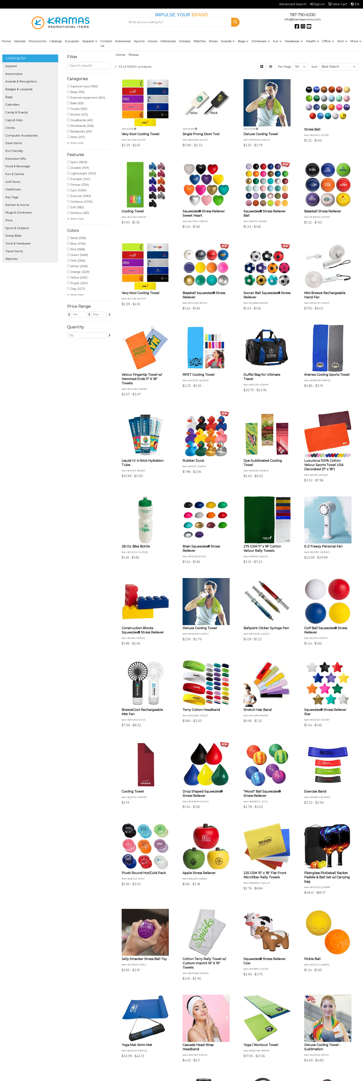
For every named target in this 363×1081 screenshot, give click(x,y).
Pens (8, 220)
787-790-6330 (303, 14)
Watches (199, 41)
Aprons (139, 41)
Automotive (13, 74)
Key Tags (11, 197)
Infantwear (168, 41)
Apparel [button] (88, 41)
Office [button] (326, 41)
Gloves (152, 41)
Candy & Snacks (16, 112)
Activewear (123, 41)
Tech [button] (340, 41)
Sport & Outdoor (17, 228)
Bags (8, 97)
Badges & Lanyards (19, 89)
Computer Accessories (21, 135)
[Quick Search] (177, 22)
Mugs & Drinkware (18, 212)
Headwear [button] (292, 41)
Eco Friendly (14, 151)
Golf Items (12, 182)
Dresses (184, 41)
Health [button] (311, 41)
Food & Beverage (17, 166)
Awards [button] (226, 41)
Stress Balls (13, 235)
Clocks (10, 128)
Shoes (213, 41)
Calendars (12, 104)
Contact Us (106, 43)
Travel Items (14, 251)
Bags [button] (241, 41)
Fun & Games (14, 174)
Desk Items (13, 143)
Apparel (11, 66)
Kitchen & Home (17, 205)
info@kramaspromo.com (302, 19)
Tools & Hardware (18, 243)
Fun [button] (275, 41)
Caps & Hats (14, 120)
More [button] (354, 41)
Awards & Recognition (21, 81)
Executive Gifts (15, 158)
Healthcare (13, 189)
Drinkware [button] (258, 41)
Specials (19, 41)
